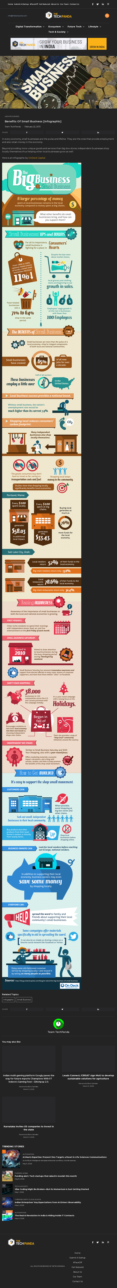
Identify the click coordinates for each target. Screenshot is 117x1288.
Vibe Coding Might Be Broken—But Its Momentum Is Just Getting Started (52, 1189)
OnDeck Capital (36, 158)
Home (10, 4)
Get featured (44, 4)
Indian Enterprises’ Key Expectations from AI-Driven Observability (48, 1202)
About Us (55, 4)
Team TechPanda (13, 126)
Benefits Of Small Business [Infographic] (33, 121)
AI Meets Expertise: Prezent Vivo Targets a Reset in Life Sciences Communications (65, 1157)
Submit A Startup (21, 4)
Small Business (24, 999)
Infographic (8, 999)
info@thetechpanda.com (17, 16)
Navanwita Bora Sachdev (28, 1087)
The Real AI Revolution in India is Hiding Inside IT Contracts (44, 1215)
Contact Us (74, 4)
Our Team (64, 4)
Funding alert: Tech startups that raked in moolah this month (46, 1176)
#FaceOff (34, 4)
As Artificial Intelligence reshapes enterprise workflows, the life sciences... (50, 1160)
